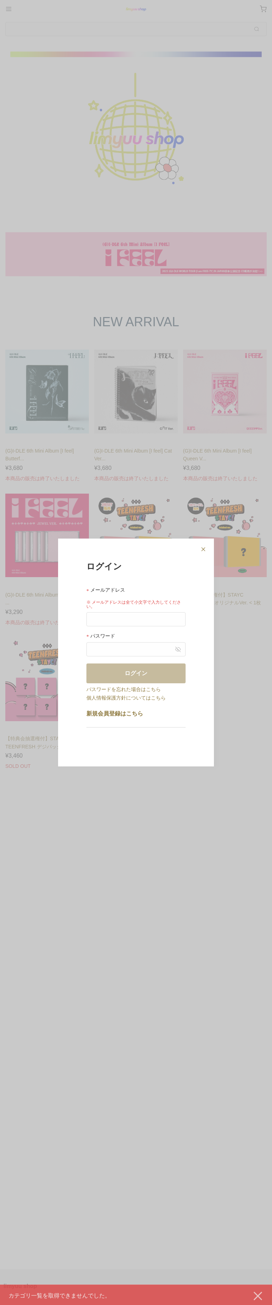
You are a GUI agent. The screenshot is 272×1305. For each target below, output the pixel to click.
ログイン (136, 673)
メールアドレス (105, 590)
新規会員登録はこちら (114, 714)
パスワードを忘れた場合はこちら (123, 689)
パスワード (100, 636)
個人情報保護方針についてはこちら (126, 698)
